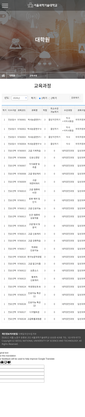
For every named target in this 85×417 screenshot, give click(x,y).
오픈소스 (34, 270)
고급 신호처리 (34, 233)
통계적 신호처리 (34, 278)
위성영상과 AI (34, 286)
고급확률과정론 (34, 318)
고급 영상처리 (34, 173)
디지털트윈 (34, 312)
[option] (17, 75)
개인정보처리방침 (10, 333)
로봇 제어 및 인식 (34, 200)
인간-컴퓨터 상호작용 (34, 216)
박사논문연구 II (34, 128)
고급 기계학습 (34, 150)
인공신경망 (34, 157)
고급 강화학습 (34, 240)
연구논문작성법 (34, 256)
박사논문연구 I (34, 119)
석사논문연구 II (34, 143)
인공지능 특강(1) (34, 294)
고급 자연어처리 (34, 181)
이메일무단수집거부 (27, 333)
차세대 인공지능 (34, 248)
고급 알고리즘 (34, 263)
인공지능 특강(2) (34, 304)
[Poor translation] (7, 362)
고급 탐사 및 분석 (34, 225)
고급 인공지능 (34, 208)
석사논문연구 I (34, 137)
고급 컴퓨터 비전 (34, 191)
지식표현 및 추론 (34, 165)
